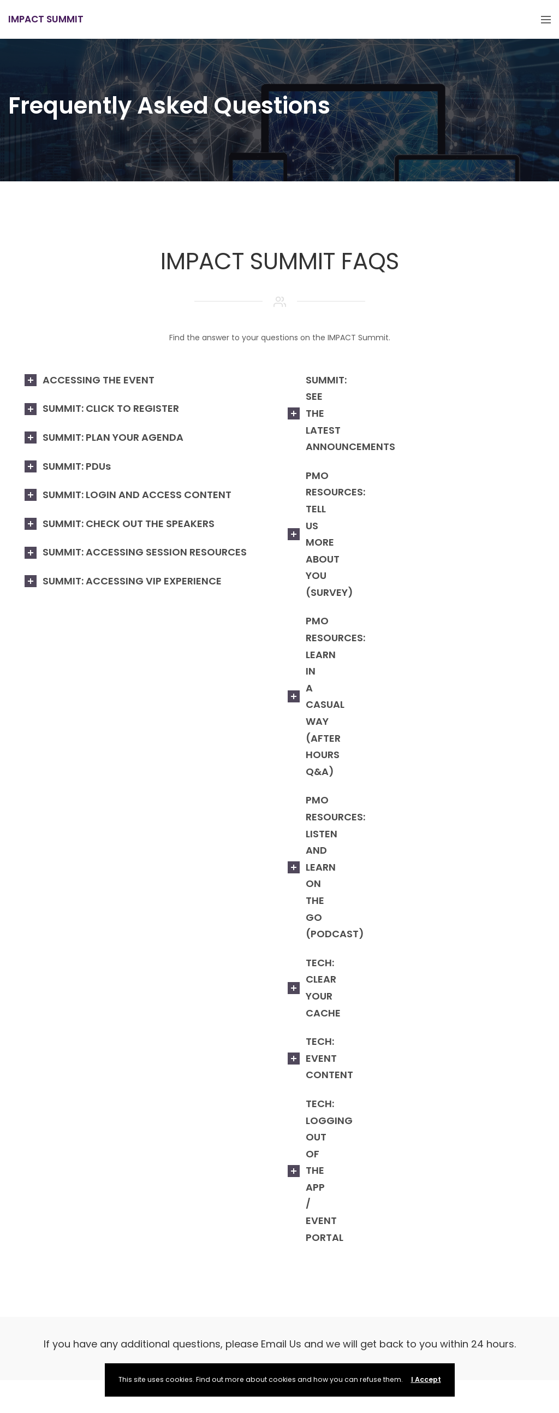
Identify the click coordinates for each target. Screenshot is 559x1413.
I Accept (426, 1379)
